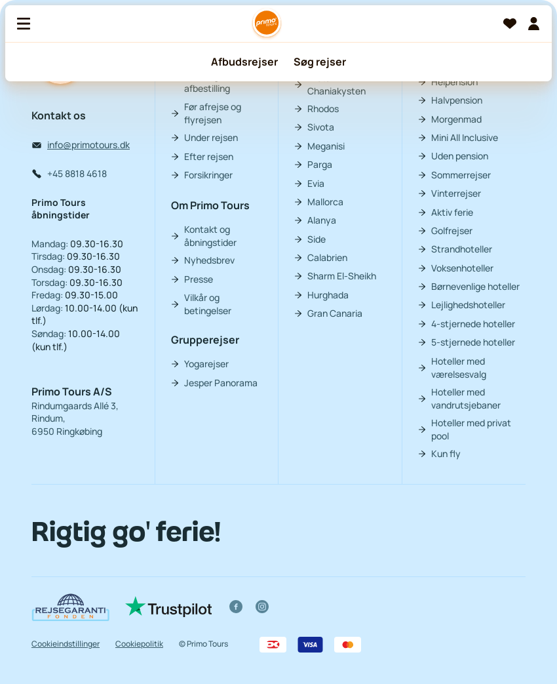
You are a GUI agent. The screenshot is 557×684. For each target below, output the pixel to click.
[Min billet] (533, 23)
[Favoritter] (510, 23)
